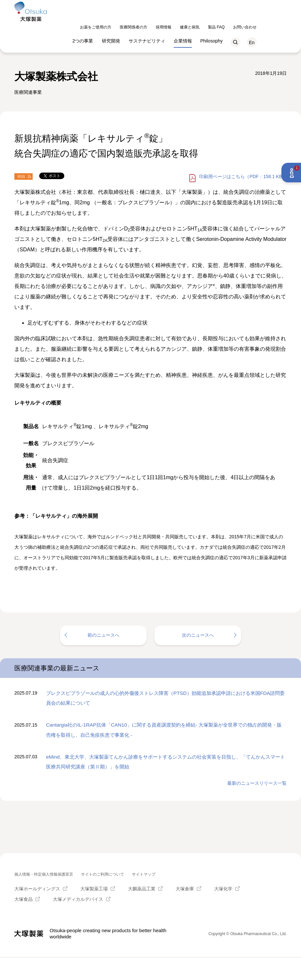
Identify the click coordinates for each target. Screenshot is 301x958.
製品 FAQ (246, 7)
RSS (21, 176)
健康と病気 (220, 7)
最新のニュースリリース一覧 (257, 784)
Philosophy (241, 20)
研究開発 (141, 20)
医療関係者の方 (163, 7)
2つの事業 (113, 20)
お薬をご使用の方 (125, 7)
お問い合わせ (275, 7)
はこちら (243, 176)
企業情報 (213, 20)
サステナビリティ (177, 20)
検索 (265, 22)
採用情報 (193, 7)
